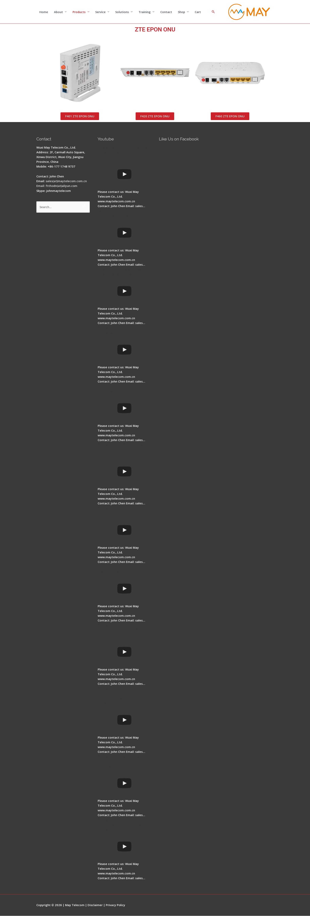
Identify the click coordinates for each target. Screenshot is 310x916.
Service (100, 12)
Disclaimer (95, 905)
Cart (198, 12)
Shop (181, 12)
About (58, 12)
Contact (166, 12)
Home (43, 12)
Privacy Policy (116, 905)
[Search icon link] (213, 12)
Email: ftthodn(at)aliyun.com (57, 186)
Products (79, 12)
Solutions (122, 12)
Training (145, 12)
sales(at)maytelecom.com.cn (67, 181)
